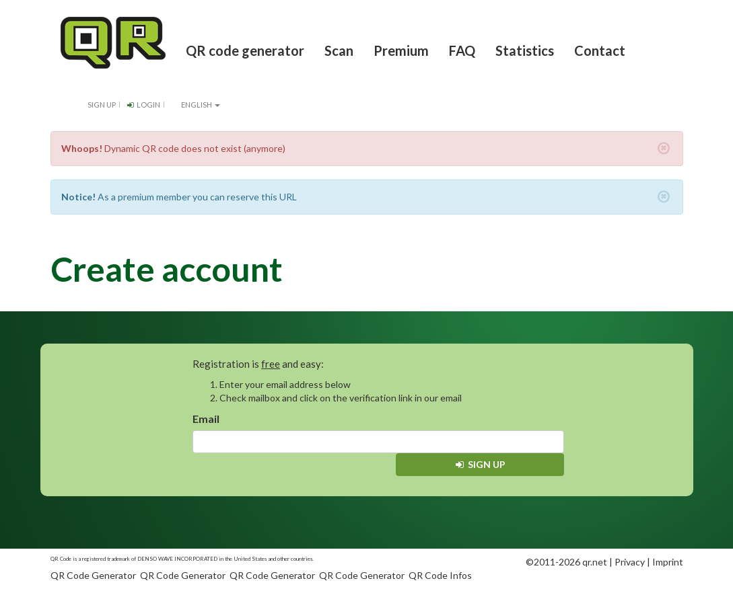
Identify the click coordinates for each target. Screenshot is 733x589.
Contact (599, 50)
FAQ (462, 50)
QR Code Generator (93, 575)
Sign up (102, 104)
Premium (401, 50)
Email (206, 418)
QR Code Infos (440, 575)
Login (143, 104)
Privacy (630, 561)
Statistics (524, 50)
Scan (338, 50)
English (195, 104)
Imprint (667, 561)
